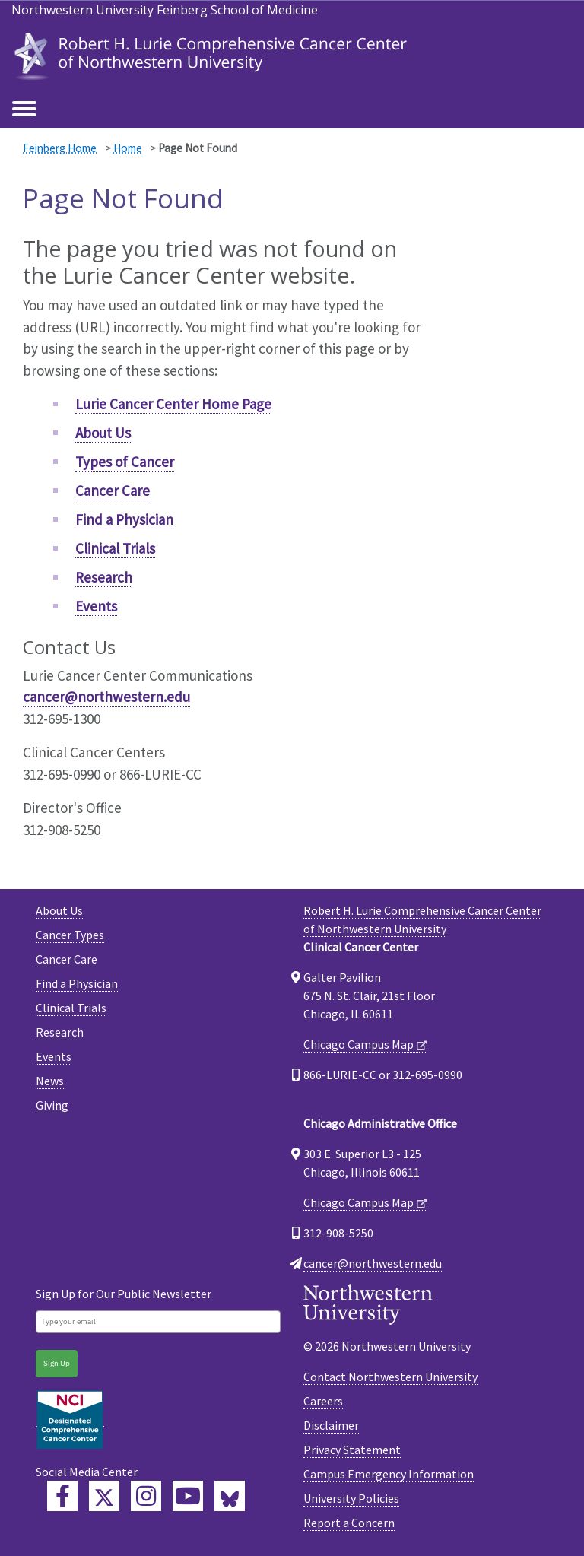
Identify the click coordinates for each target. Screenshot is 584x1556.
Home (127, 148)
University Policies (351, 1498)
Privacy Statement (352, 1449)
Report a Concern (349, 1522)
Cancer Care (112, 490)
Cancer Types (70, 934)
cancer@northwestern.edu (106, 696)
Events (96, 606)
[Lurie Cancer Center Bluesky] (229, 1496)
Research (103, 577)
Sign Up (56, 1363)
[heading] (213, 55)
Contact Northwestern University (390, 1376)
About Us (103, 433)
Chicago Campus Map (358, 1044)
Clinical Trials (115, 548)
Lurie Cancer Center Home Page (173, 404)
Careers (323, 1400)
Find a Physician (124, 519)
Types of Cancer (124, 462)
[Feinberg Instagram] (146, 1496)
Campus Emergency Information (388, 1473)
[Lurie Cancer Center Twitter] (104, 1496)
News (50, 1080)
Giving (52, 1105)
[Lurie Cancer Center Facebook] (62, 1496)
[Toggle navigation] (24, 109)
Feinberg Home (60, 148)
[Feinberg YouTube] (188, 1496)
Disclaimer (331, 1425)
